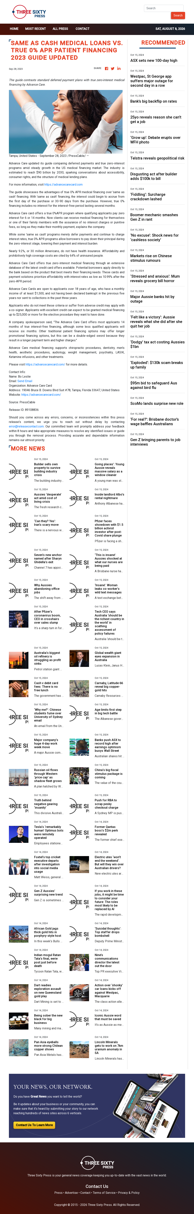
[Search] (164, 8)
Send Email (24, 381)
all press (60, 29)
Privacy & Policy (129, 1193)
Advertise (71, 1193)
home (14, 29)
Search (178, 15)
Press (58, 1193)
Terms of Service (104, 1193)
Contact (82, 29)
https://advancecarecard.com (63, 184)
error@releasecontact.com (26, 426)
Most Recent (35, 29)
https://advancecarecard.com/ (45, 364)
